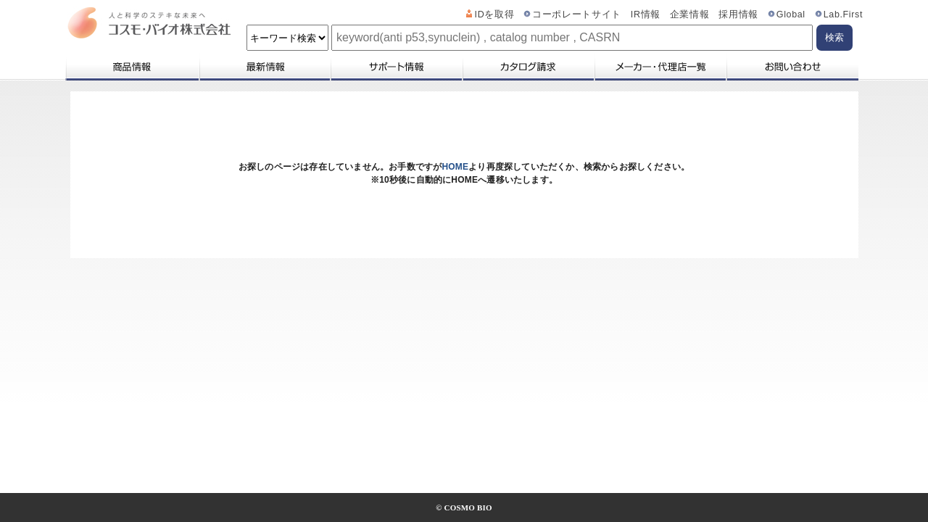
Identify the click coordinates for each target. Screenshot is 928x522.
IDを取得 (495, 14)
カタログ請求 (528, 66)
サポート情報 (396, 66)
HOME (455, 167)
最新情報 (264, 66)
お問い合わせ (792, 66)
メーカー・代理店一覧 (660, 66)
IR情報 (645, 14)
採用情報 (738, 14)
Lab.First (843, 14)
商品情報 (131, 66)
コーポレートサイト (576, 14)
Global (790, 14)
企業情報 (690, 14)
